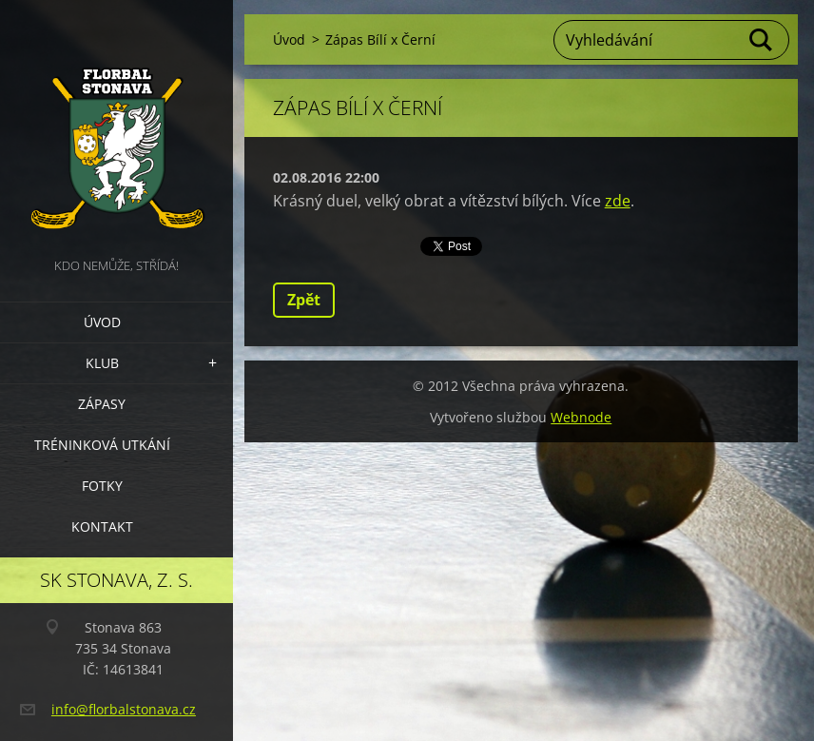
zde (617, 200)
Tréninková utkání (102, 445)
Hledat (761, 40)
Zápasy (102, 404)
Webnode (581, 417)
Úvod (102, 322)
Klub (102, 363)
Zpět (303, 299)
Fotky (102, 486)
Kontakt (102, 526)
